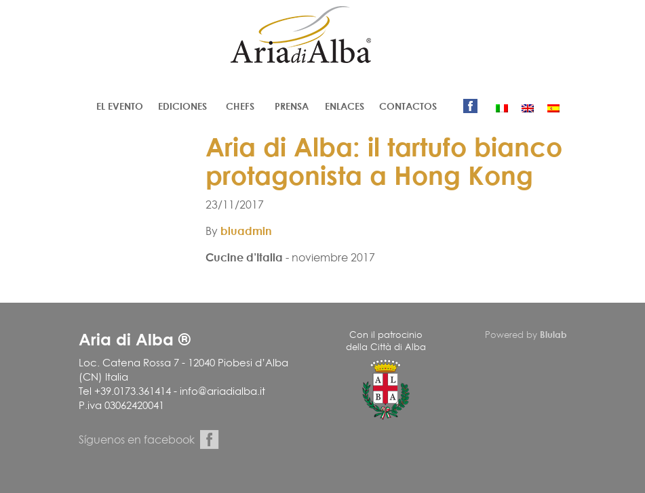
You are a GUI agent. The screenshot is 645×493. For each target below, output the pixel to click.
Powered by (526, 334)
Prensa (292, 106)
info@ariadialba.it (222, 391)
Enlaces (344, 106)
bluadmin (246, 231)
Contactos (408, 106)
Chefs (240, 106)
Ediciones (182, 106)
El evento (119, 106)
